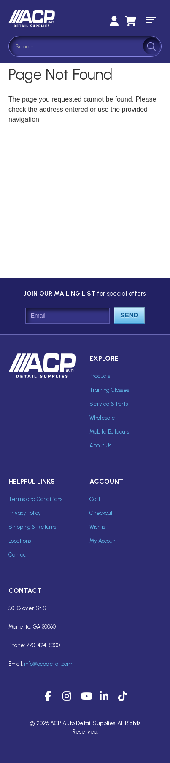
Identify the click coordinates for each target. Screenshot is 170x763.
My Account (103, 541)
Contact (18, 555)
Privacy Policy (24, 513)
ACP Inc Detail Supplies (46, 18)
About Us (100, 445)
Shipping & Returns (32, 527)
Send (129, 315)
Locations (19, 541)
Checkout (101, 513)
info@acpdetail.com (48, 664)
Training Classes (109, 390)
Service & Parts (108, 404)
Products (99, 376)
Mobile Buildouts (109, 431)
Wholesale (102, 418)
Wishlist (98, 527)
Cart (94, 499)
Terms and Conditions (35, 499)
